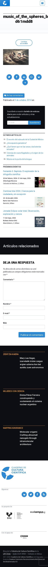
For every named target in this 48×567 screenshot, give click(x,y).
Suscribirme (34, 123)
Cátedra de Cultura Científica (22, 551)
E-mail (6, 313)
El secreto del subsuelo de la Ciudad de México (25, 139)
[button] (9, 77)
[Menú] (42, 3)
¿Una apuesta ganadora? (17, 143)
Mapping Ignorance (13, 428)
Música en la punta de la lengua (19, 159)
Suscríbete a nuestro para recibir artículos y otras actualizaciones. (23, 114)
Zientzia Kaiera (11, 354)
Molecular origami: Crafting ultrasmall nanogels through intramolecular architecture (29, 438)
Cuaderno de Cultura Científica (22, 557)
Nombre (7, 304)
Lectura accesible (24, 43)
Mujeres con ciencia (13, 391)
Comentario (8, 280)
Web (5, 323)
